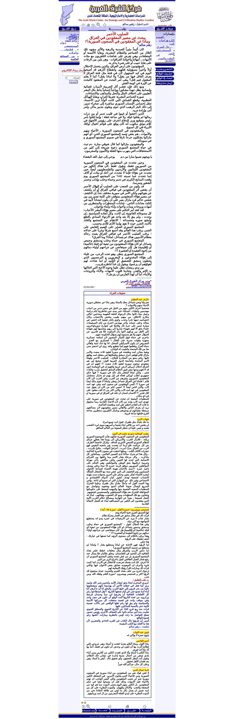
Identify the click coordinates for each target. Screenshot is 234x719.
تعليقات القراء (117, 293)
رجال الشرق (164, 46)
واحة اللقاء (71, 40)
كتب (172, 43)
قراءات (73, 38)
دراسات (163, 40)
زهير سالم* (144, 44)
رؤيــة (73, 34)
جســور (169, 60)
